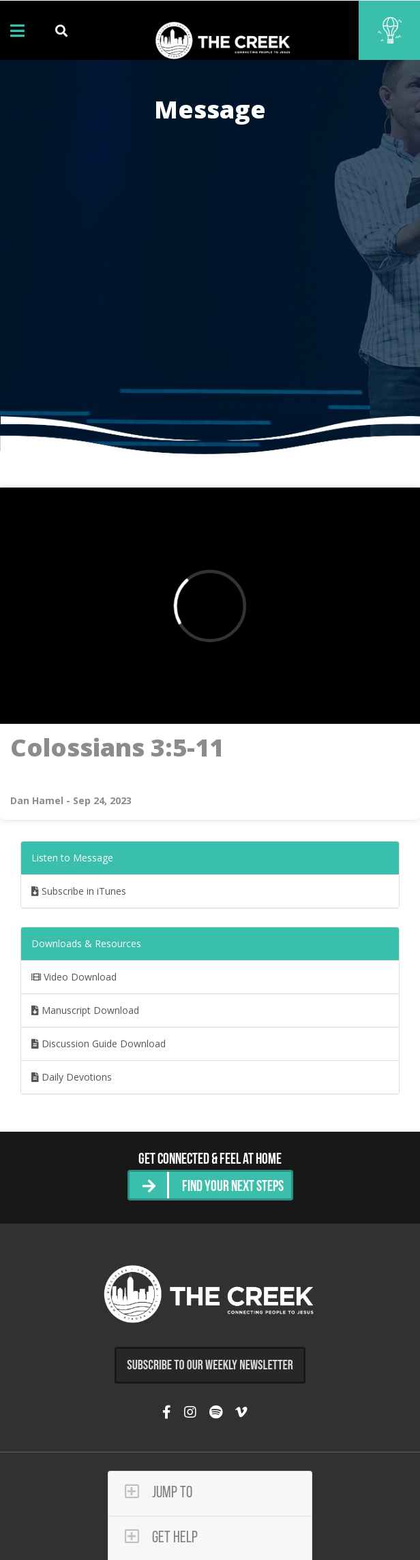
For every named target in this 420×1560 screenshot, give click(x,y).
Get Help (161, 1537)
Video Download (74, 976)
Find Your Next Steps (233, 1187)
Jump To (158, 1492)
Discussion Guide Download (98, 1043)
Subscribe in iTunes (78, 891)
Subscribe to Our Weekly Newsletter (210, 1365)
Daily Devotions (71, 1076)
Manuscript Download (85, 1010)
